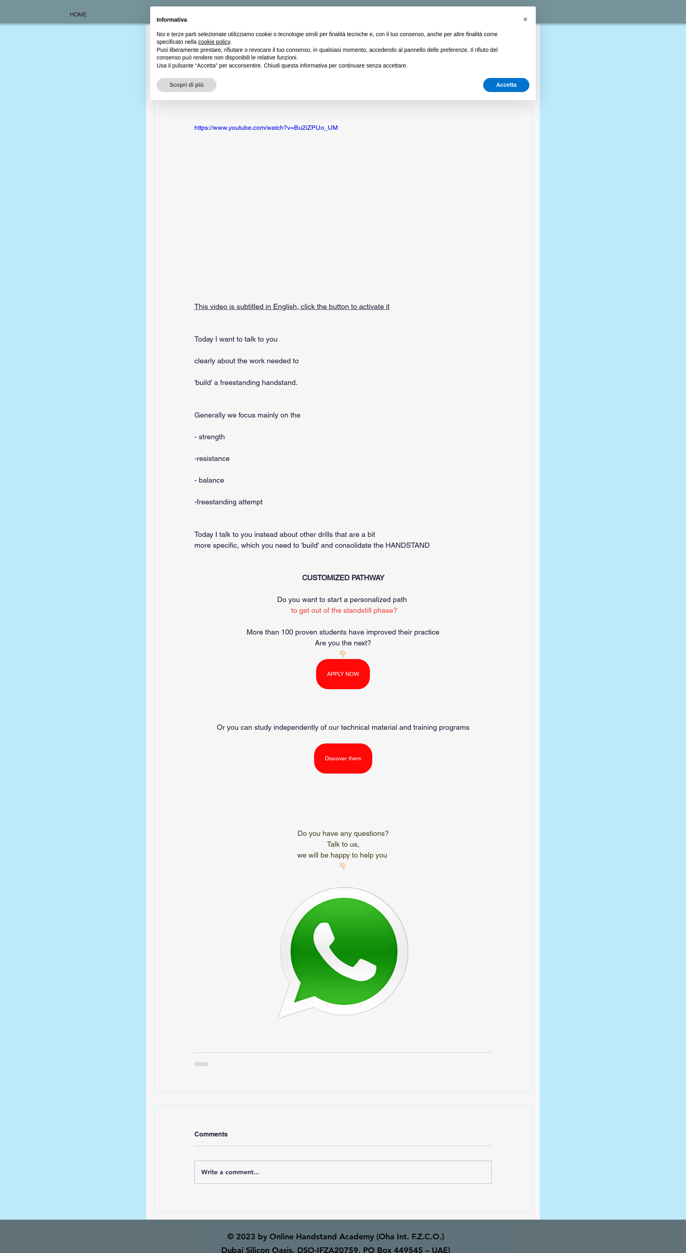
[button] (525, 19)
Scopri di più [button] (186, 85)
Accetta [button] (506, 85)
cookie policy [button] (214, 42)
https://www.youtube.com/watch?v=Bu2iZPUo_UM (266, 127)
